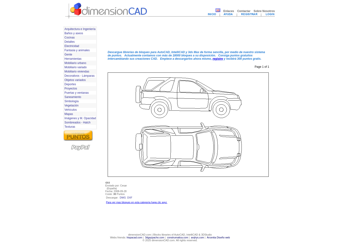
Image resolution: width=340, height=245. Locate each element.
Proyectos (70, 88)
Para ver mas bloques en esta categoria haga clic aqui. (136, 202)
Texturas (69, 126)
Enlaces (228, 11)
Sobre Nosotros (264, 11)
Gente (68, 54)
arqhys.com (197, 237)
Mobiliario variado (75, 67)
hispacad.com (134, 237)
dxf (129, 197)
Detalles (69, 41)
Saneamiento (72, 97)
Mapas (68, 114)
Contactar (244, 11)
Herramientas (72, 58)
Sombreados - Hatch (77, 122)
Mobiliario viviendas (76, 71)
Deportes (70, 84)
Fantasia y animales (77, 50)
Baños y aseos (73, 33)
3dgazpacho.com (154, 237)
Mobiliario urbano (75, 63)
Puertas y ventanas (76, 92)
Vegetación (71, 105)
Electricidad (71, 46)
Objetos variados (75, 80)
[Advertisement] (188, 36)
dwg (123, 197)
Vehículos (70, 109)
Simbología (71, 101)
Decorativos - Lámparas (79, 75)
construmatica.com (177, 237)
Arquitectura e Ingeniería (79, 29)
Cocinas (69, 37)
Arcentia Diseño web (218, 237)
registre (217, 58)
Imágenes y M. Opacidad (80, 118)
